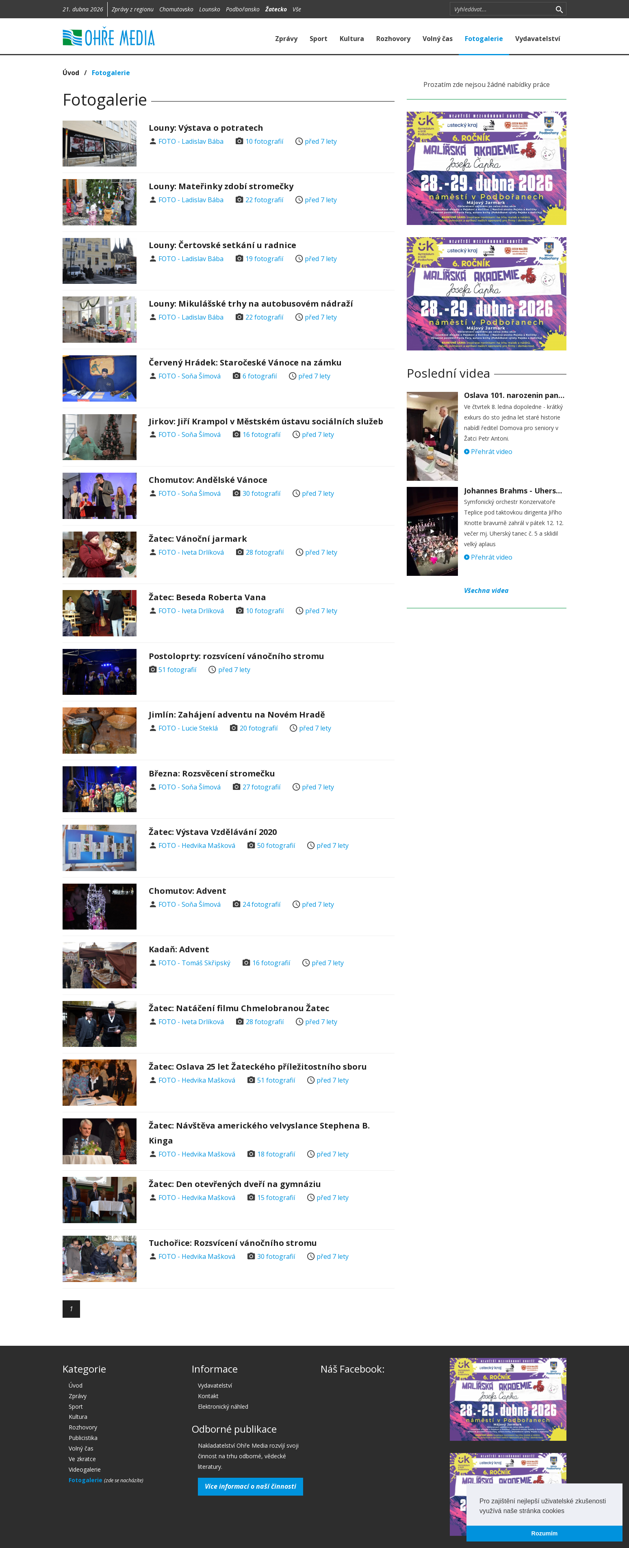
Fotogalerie (484, 38)
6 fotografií (260, 376)
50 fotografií (276, 845)
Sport (319, 38)
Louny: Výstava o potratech (206, 127)
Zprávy (286, 38)
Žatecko (276, 9)
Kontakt (208, 1396)
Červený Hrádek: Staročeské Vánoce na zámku (245, 362)
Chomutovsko (176, 9)
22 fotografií (264, 199)
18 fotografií (276, 1154)
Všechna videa (486, 590)
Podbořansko (243, 9)
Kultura (352, 38)
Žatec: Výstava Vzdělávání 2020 (213, 831)
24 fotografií (261, 904)
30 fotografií (261, 493)
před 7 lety (321, 141)
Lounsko (209, 9)
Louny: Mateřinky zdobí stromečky (221, 186)
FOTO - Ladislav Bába (190, 141)
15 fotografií (276, 1197)
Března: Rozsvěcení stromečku (212, 773)
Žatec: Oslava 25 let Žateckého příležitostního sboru (258, 1066)
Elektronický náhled (223, 1406)
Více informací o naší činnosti (250, 1486)
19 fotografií (264, 258)
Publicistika (83, 1438)
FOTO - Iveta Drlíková (191, 552)
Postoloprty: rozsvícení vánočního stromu (236, 656)
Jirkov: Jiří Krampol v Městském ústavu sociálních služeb (266, 421)
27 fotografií (261, 787)
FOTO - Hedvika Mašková (196, 845)
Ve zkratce (82, 1459)
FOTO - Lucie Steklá (188, 728)
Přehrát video (488, 451)
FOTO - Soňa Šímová (189, 376)
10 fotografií (264, 141)
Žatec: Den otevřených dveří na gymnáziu (235, 1183)
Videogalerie (85, 1469)
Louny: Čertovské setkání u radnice (222, 245)
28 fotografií (265, 552)
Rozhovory (393, 38)
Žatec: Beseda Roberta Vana (207, 597)
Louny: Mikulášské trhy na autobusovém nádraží (251, 303)
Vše (297, 9)
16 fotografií (261, 434)
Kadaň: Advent (179, 949)
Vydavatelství (537, 38)
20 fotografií (259, 728)
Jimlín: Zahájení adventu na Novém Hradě (237, 714)
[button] (567, 1511)
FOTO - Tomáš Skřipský (194, 962)
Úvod (71, 72)
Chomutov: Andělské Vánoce (208, 479)
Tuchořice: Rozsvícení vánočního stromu (233, 1242)
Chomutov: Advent (187, 890)
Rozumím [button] (544, 1533)
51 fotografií (177, 669)
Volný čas (438, 38)
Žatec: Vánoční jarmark (198, 538)
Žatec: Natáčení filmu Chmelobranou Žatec (239, 1008)
